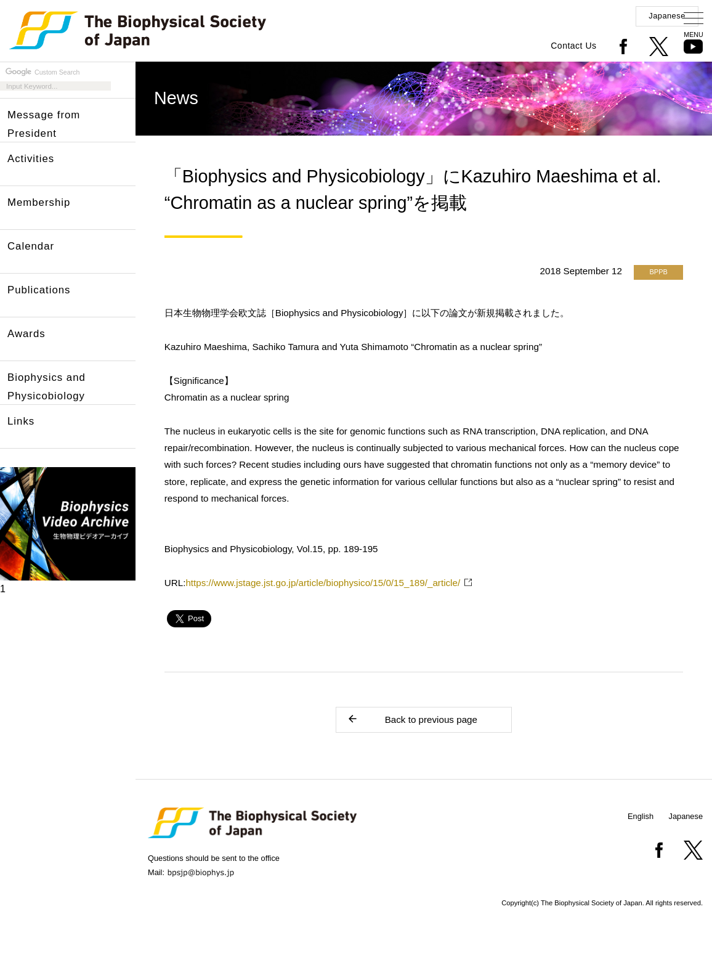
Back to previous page (412, 719)
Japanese (667, 15)
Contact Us (573, 46)
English (640, 816)
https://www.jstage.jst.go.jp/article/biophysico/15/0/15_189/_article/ (322, 582)
